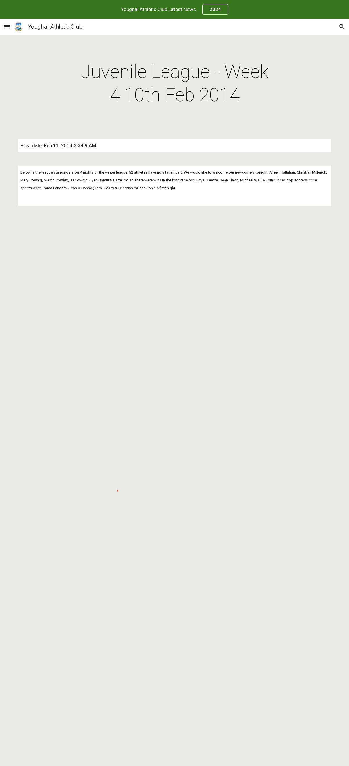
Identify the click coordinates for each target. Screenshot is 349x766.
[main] (174, 83)
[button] (7, 27)
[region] (174, 9)
